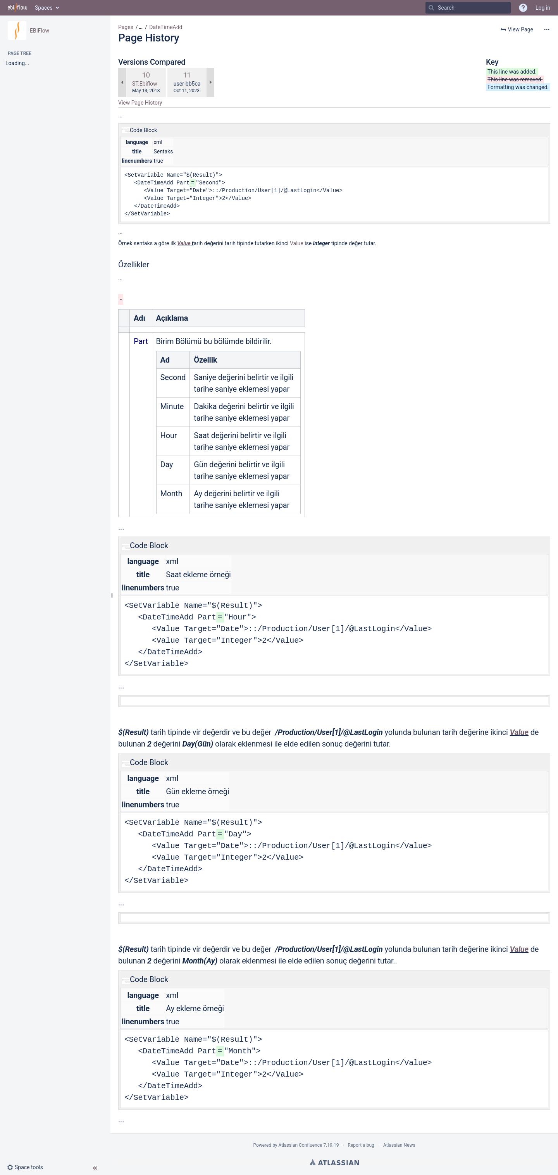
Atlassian (334, 1162)
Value (183, 243)
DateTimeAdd (165, 27)
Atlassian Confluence (300, 1145)
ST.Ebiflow (144, 84)
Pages (125, 27)
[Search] (431, 8)
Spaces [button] (44, 8)
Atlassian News (399, 1145)
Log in (543, 8)
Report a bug (361, 1145)
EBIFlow (39, 31)
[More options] (546, 29)
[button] (28, 1167)
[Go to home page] (17, 7)
